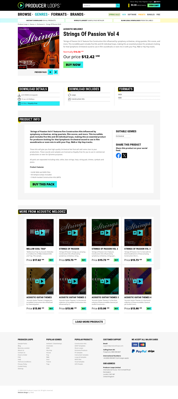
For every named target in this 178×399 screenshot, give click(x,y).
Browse (24, 14)
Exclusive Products (81, 350)
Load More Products (89, 321)
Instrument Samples (81, 355)
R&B (47, 357)
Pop (47, 355)
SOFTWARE (132, 14)
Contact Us (21, 353)
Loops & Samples (80, 357)
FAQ (19, 357)
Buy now (73, 65)
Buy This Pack (43, 184)
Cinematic (49, 346)
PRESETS (141, 14)
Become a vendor (24, 348)
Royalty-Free (32, 103)
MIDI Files (78, 359)
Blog (136, 2)
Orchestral (120, 136)
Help (140, 2)
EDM (47, 348)
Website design (23, 392)
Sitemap (20, 369)
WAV (120, 98)
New (124, 14)
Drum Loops (79, 348)
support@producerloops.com (113, 346)
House (48, 353)
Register (145, 2)
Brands (76, 14)
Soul (47, 359)
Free (158, 14)
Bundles (151, 14)
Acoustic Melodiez (73, 29)
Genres (41, 14)
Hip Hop (49, 350)
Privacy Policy (22, 364)
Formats (59, 14)
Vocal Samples (79, 362)
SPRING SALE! (114, 14)
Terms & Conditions (24, 362)
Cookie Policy (22, 366)
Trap (47, 364)
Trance (48, 362)
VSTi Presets (79, 364)
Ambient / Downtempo (54, 344)
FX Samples (78, 353)
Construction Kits (80, 344)
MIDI (120, 94)
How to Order (22, 355)
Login (150, 2)
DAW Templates (80, 346)
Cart (154, 5)
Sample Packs (22, 344)
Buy (51, 260)
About (132, 2)
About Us (21, 350)
